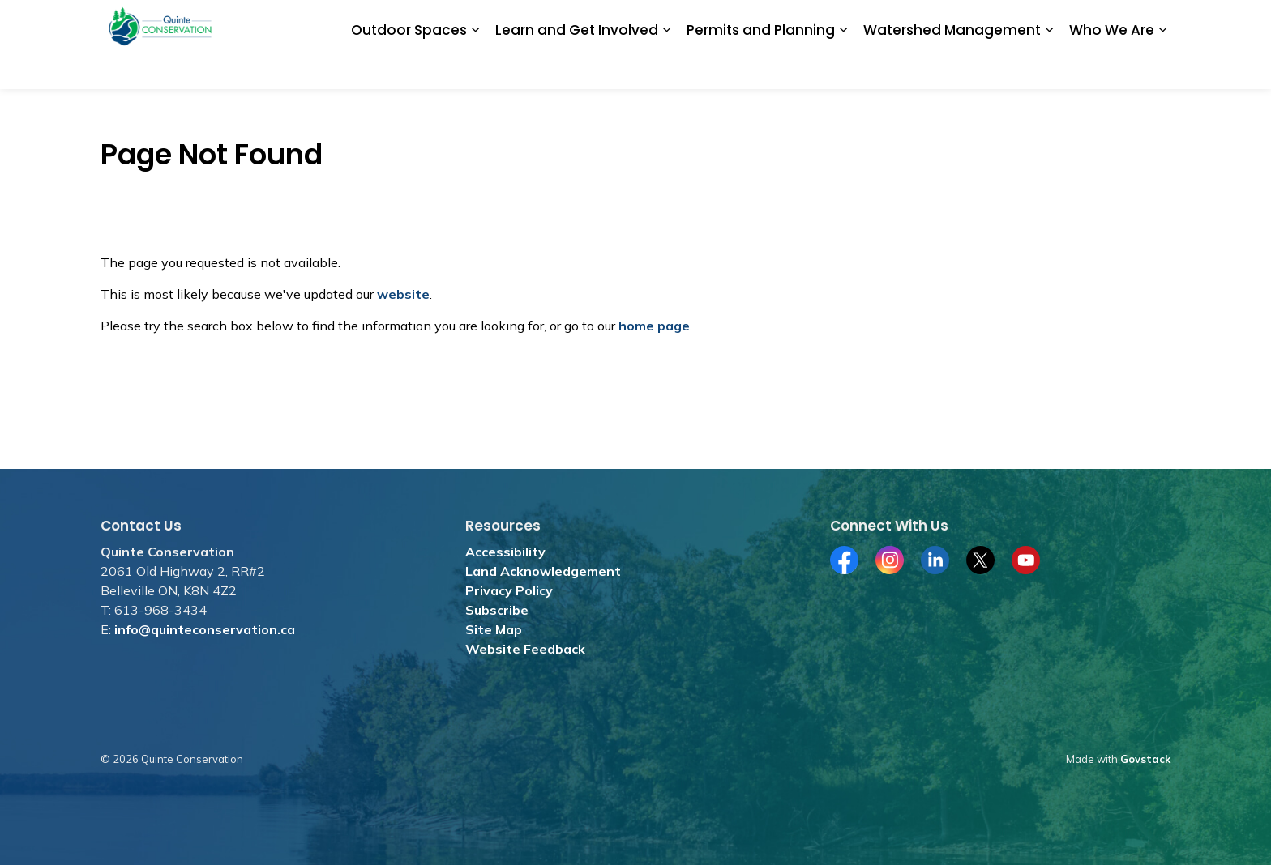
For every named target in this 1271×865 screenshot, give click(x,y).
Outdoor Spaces (409, 66)
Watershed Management (952, 66)
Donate (573, 22)
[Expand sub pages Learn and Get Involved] (666, 67)
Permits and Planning (761, 66)
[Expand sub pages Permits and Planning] (843, 67)
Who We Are (1111, 66)
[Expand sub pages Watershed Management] (1049, 67)
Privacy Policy (509, 590)
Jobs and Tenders (656, 22)
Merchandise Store (769, 22)
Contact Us (1094, 22)
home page (654, 325)
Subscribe (497, 610)
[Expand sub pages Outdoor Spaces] (475, 67)
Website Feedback (525, 649)
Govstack (1145, 758)
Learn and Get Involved (576, 66)
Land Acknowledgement (543, 571)
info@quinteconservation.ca (204, 629)
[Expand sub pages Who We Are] (1162, 67)
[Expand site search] (1154, 22)
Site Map (493, 629)
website (403, 294)
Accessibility (505, 551)
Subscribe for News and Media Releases (942, 22)
